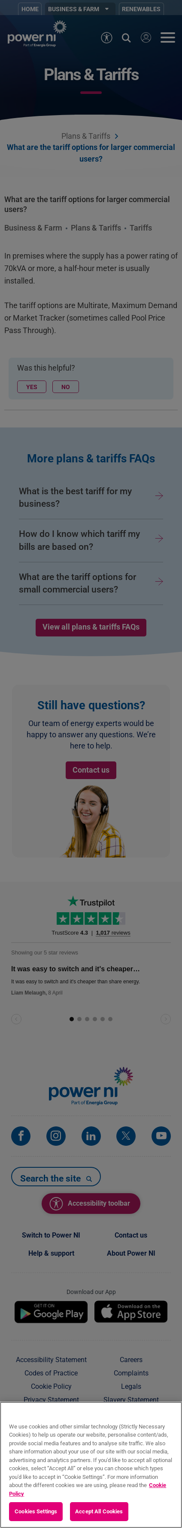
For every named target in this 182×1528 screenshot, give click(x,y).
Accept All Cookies (99, 1511)
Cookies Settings (36, 1511)
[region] (91, 1465)
